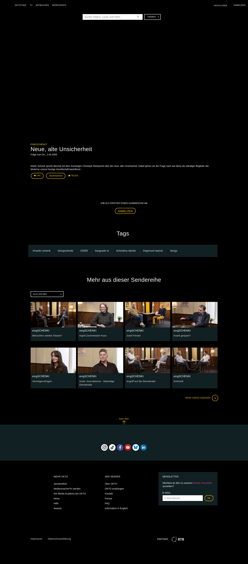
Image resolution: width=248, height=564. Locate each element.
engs (174, 250)
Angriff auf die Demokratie (140, 380)
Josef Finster (133, 335)
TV (32, 5)
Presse (108, 497)
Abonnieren (55, 175)
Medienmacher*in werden (67, 488)
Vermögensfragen (41, 380)
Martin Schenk (42, 250)
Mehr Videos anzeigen (201, 397)
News (57, 497)
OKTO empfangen (114, 488)
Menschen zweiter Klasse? (46, 335)
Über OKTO (111, 483)
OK (209, 497)
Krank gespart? (182, 335)
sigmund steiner (153, 250)
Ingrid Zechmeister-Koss (92, 335)
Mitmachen (43, 5)
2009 (85, 250)
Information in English (116, 507)
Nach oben (124, 420)
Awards (58, 507)
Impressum (36, 538)
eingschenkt (66, 250)
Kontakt (109, 492)
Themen (153, 17)
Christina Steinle (127, 250)
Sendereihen (60, 483)
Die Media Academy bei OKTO (70, 492)
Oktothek (21, 5)
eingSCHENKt (39, 144)
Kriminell (178, 380)
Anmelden (125, 210)
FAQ (107, 502)
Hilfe (56, 502)
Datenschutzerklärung (59, 538)
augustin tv (102, 250)
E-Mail (167, 492)
